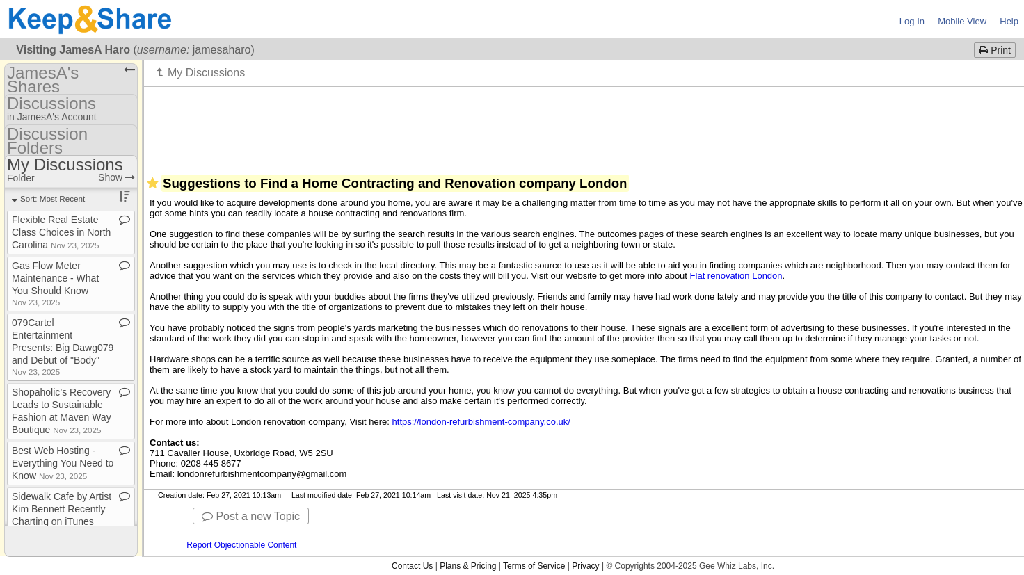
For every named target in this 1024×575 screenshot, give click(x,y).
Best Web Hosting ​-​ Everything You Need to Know (62, 463)
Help (1009, 21)
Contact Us (412, 566)
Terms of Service (534, 566)
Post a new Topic (251, 516)
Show (116, 177)
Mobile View (962, 21)
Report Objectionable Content (241, 545)
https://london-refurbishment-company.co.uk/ (481, 421)
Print (995, 50)
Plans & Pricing (468, 566)
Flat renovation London (736, 275)
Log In (912, 21)
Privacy (585, 566)
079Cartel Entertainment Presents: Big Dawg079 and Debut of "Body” (62, 346)
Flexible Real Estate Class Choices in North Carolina (61, 232)
